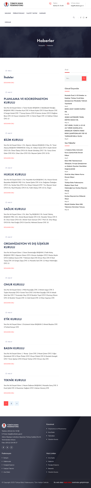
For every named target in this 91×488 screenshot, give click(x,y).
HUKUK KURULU (15, 174)
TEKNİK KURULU (15, 380)
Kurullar (8, 22)
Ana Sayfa (51, 458)
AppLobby (68, 482)
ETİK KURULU (13, 319)
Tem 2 (9, 71)
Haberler (51, 461)
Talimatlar (51, 436)
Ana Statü (51, 432)
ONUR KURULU (14, 284)
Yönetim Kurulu (53, 439)
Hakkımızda (7, 461)
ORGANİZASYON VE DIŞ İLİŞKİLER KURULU (26, 245)
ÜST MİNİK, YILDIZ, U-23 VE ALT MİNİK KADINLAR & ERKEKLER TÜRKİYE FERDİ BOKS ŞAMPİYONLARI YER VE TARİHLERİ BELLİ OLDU (76, 130)
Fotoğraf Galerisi (9, 465)
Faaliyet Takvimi (31, 13)
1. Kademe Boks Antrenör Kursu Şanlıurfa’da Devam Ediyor (74, 152)
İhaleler (9, 77)
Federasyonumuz (18, 13)
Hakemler (42, 13)
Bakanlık (8, 13)
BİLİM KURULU (13, 140)
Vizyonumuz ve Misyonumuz (57, 429)
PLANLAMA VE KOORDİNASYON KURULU (26, 100)
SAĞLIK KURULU (15, 209)
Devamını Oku (9, 83)
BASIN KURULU (14, 348)
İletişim (6, 458)
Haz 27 (10, 92)
